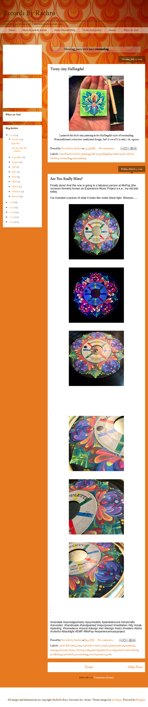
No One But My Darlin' (19, 150)
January (16, 196)
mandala (130, 645)
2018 (11, 202)
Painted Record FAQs (64, 30)
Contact (112, 30)
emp (79, 645)
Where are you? (130, 30)
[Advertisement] (22, 59)
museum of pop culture (71, 650)
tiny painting (79, 158)
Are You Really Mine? (66, 178)
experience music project (96, 645)
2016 (11, 212)
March (15, 186)
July (14, 167)
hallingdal (105, 154)
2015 (11, 217)
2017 (11, 207)
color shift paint (67, 645)
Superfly (16, 143)
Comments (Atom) (104, 677)
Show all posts (120, 49)
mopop (53, 650)
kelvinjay (117, 699)
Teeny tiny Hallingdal (67, 69)
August (15, 162)
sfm (110, 654)
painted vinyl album (127, 650)
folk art (95, 154)
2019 (11, 135)
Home (12, 30)
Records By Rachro (29, 13)
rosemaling (65, 158)
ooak (86, 650)
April (15, 181)
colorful (63, 154)
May (14, 176)
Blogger (140, 699)
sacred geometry (98, 654)
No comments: (107, 148)
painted (95, 650)
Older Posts (135, 667)
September (17, 157)
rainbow (116, 154)
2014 (12, 221)
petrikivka (55, 654)
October (16, 139)
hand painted (117, 645)
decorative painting (79, 154)
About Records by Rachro (34, 30)
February (16, 191)
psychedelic (68, 654)
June (14, 171)
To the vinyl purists (92, 30)
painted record (107, 650)
